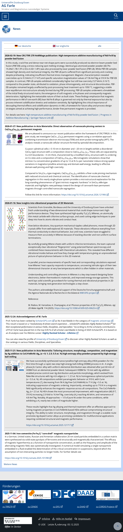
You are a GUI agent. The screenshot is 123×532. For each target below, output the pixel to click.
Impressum (83, 518)
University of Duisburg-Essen (50, 339)
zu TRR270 (8, 506)
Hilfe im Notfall (62, 518)
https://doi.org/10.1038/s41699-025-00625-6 (76, 308)
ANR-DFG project (88, 292)
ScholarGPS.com (44, 320)
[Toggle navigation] (5, 16)
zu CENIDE (33, 506)
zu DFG (56, 506)
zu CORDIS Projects (105, 506)
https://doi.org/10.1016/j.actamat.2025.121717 (48, 425)
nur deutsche (23, 46)
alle (99, 46)
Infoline (44, 518)
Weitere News (10, 464)
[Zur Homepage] (61, 2)
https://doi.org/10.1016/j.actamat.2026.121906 (83, 194)
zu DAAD (81, 506)
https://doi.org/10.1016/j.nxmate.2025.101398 (27, 458)
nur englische (61, 46)
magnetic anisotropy (100, 320)
